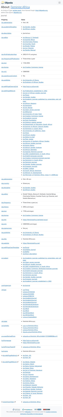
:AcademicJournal (30, 298)
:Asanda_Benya (29, 40)
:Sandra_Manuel (29, 50)
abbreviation (6, 23)
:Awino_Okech (28, 364)
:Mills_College (28, 168)
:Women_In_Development (32, 173)
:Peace (26, 95)
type (3, 290)
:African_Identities (30, 150)
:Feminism (27, 105)
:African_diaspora (29, 103)
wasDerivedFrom (8, 336)
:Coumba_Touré (29, 44)
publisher (5, 80)
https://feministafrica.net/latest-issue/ (35, 220)
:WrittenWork (28, 313)
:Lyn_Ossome (28, 48)
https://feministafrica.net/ (31, 243)
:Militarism (27, 112)
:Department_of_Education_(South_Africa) (37, 124)
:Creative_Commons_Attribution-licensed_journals (40, 269)
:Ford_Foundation (29, 120)
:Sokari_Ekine (28, 368)
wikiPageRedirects (10, 355)
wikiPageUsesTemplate (10, 247)
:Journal (26, 285)
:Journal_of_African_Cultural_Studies (35, 126)
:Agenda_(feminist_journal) (32, 152)
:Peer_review (28, 139)
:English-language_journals (33, 156)
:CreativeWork (30, 317)
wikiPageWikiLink (8, 91)
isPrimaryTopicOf (8, 347)
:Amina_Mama (28, 145)
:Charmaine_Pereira (30, 42)
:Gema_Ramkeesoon (30, 377)
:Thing (26, 290)
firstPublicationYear (9, 54)
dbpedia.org (18, 12)
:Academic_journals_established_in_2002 (37, 281)
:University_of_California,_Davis (34, 131)
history (5, 207)
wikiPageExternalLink (9, 86)
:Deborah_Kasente (30, 385)
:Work (26, 309)
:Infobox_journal (29, 250)
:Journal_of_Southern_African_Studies (36, 141)
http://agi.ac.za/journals (31, 86)
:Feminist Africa (30, 326)
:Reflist (26, 252)
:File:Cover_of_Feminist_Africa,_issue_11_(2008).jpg (40, 175)
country (5, 183)
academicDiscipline (8, 27)
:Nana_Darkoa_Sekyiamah (32, 366)
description (6, 33)
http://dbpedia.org (41, 10)
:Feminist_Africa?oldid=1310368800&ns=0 (40, 336)
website (5, 243)
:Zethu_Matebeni (29, 379)
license (4, 67)
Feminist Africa (20, 7)
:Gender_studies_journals (32, 164)
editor (4, 37)
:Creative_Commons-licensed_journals (36, 158)
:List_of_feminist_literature (32, 370)
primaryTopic (8, 402)
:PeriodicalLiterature (30, 304)
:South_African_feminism (32, 171)
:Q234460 (28, 294)
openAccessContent (9, 76)
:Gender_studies (29, 27)
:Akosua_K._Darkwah (30, 37)
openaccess (6, 228)
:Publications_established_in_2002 (35, 91)
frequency (6, 203)
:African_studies (29, 29)
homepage (6, 340)
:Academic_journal (30, 118)
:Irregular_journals (30, 166)
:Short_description (30, 254)
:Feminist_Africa (32, 347)
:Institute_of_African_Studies (33, 82)
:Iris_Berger (28, 108)
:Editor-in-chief (29, 137)
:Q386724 (28, 296)
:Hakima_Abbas (29, 381)
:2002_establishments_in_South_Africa (36, 154)
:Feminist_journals (30, 162)
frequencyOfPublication (10, 59)
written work (17, 10)
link (3, 220)
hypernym (6, 285)
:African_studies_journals (32, 143)
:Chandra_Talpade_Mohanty (33, 387)
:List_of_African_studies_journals (34, 93)
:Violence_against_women (32, 122)
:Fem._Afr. (27, 355)
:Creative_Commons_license (33, 67)
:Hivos (26, 133)
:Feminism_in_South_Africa (32, 129)
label (4, 321)
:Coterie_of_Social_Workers (32, 393)
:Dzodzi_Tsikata (29, 46)
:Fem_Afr (27, 358)
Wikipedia (28, 412)
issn (4, 63)
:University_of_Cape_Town (32, 114)
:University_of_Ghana (31, 80)
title (3, 239)
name (4, 351)
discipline (5, 188)
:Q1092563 (29, 292)
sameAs (5, 326)
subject (4, 258)
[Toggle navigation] (59, 2)
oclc (4, 72)
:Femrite (26, 372)
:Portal (26, 247)
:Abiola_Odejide (29, 362)
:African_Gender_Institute (32, 147)
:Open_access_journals (31, 110)
